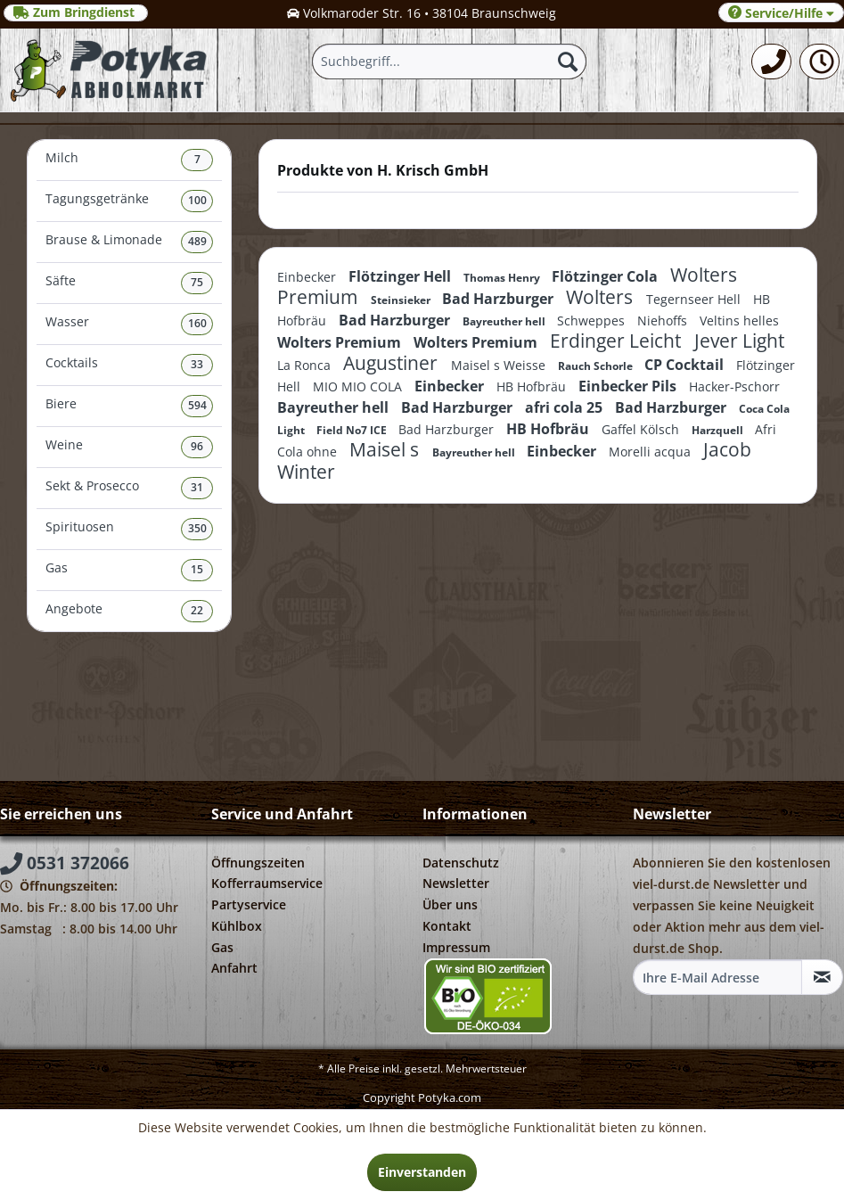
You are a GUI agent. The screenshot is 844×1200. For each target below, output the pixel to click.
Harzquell (719, 430)
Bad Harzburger (499, 298)
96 (197, 446)
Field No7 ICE (352, 430)
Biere (129, 406)
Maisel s (386, 449)
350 (197, 528)
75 (197, 282)
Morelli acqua (651, 451)
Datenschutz (460, 862)
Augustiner (392, 362)
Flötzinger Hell (401, 276)
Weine (129, 447)
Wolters (601, 296)
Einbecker (308, 276)
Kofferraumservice (267, 883)
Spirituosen (129, 529)
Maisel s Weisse (500, 365)
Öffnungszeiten (258, 862)
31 (197, 487)
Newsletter (455, 883)
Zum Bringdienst (75, 12)
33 (197, 364)
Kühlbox (236, 925)
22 (197, 610)
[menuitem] (771, 61)
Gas (129, 570)
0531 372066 (64, 863)
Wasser (129, 324)
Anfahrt (234, 967)
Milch (129, 160)
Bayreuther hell (505, 321)
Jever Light (739, 340)
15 (197, 569)
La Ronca (305, 365)
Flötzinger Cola (606, 276)
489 (197, 241)
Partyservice (248, 904)
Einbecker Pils (629, 386)
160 (197, 323)
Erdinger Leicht (617, 340)
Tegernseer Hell (695, 299)
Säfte (129, 283)
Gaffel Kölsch (642, 429)
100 (197, 200)
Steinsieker (402, 300)
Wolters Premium (341, 342)
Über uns (450, 904)
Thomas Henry (503, 277)
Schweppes (592, 320)
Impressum (456, 947)
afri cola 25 (565, 407)
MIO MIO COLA (359, 386)
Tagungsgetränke (129, 201)
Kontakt (446, 925)
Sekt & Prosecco (129, 488)
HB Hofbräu (532, 386)
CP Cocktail (685, 364)
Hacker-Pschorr (734, 386)
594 (197, 405)
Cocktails (129, 365)
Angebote (129, 611)
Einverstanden (422, 1171)
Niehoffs (664, 320)
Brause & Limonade (129, 242)
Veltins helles (739, 320)
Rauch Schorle (596, 366)
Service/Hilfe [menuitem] (781, 12)
